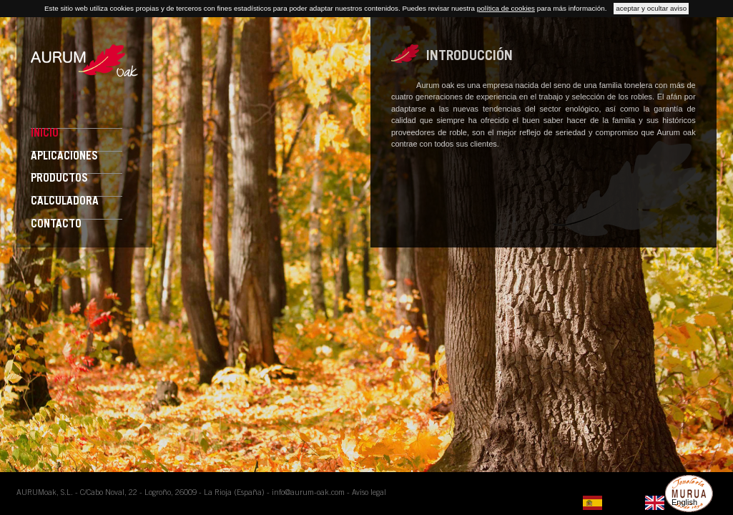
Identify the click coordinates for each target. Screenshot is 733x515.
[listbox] (643, 502)
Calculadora (65, 202)
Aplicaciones (64, 157)
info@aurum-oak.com (308, 493)
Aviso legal (369, 493)
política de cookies (506, 8)
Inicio (45, 134)
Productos (59, 179)
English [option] (684, 502)
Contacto (56, 225)
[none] (610, 503)
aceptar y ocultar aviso (651, 8)
